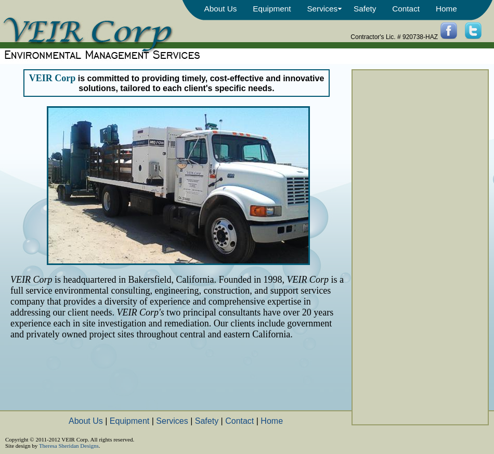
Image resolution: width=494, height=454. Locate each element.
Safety (365, 8)
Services (322, 8)
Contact (406, 8)
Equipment (272, 8)
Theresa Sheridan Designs (69, 446)
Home (446, 8)
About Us (220, 8)
